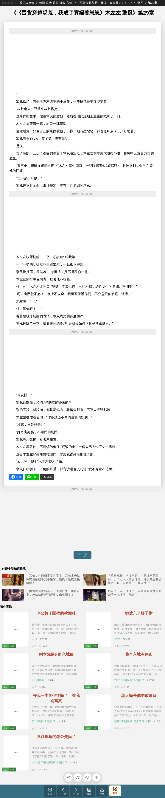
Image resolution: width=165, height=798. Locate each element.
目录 (89, 791)
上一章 (63, 791)
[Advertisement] (82, 63)
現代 (49, 2)
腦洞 (62, 2)
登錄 (102, 791)
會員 (115, 790)
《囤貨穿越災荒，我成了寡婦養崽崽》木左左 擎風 (110, 2)
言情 (69, 2)
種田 (42, 2)
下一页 (82, 555)
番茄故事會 (26, 2)
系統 (56, 2)
